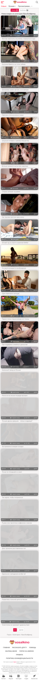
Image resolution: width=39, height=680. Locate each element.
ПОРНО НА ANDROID (26, 651)
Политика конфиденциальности (19, 658)
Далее (21, 630)
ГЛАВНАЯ (6, 647)
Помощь (32, 647)
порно (14, 662)
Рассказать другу (19, 647)
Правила (19, 655)
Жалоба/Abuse (11, 651)
